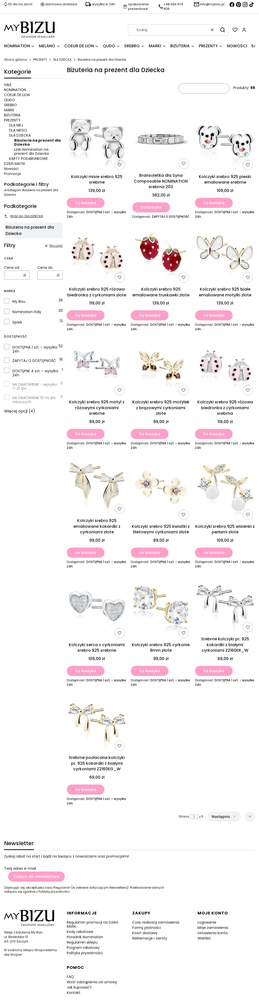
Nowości (11, 168)
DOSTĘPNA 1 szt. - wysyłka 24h (34, 349)
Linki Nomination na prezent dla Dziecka (31, 151)
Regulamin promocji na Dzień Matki (92, 924)
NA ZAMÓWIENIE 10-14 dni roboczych (33, 400)
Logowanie (207, 922)
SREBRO (10, 104)
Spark (17, 322)
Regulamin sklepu (82, 942)
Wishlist (204, 938)
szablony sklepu (21, 950)
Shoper (16, 954)
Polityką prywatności (54, 891)
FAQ (70, 976)
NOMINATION (15, 89)
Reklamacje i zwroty (149, 938)
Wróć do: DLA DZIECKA (23, 216)
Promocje (12, 173)
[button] (222, 30)
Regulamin (62, 887)
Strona (184, 817)
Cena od (11, 268)
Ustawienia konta (213, 932)
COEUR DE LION (17, 94)
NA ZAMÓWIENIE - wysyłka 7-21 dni (34, 386)
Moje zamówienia (213, 927)
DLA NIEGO (18, 130)
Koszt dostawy (145, 932)
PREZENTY (40, 59)
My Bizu (18, 301)
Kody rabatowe (80, 931)
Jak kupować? (79, 987)
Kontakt (73, 992)
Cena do (45, 268)
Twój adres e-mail (20, 868)
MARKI (9, 110)
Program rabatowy (83, 947)
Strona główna (15, 59)
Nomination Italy (26, 312)
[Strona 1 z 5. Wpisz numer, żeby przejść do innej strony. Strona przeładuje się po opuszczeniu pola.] (194, 816)
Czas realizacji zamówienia (155, 922)
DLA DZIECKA (62, 59)
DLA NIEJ (16, 125)
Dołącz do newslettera (36, 876)
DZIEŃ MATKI (14, 163)
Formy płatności (146, 927)
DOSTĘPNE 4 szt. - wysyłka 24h (35, 373)
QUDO (9, 99)
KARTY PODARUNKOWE (28, 158)
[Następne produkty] (224, 817)
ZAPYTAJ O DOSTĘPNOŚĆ (34, 361)
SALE (8, 84)
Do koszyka (85, 202)
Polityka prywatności (85, 952)
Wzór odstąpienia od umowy (92, 982)
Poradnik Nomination (85, 937)
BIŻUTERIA (12, 115)
